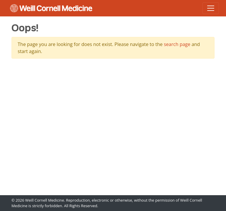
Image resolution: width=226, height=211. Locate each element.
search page (177, 44)
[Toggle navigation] (210, 8)
